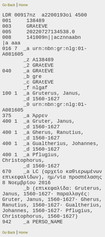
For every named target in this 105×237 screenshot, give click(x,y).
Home (23, 5)
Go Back (8, 5)
